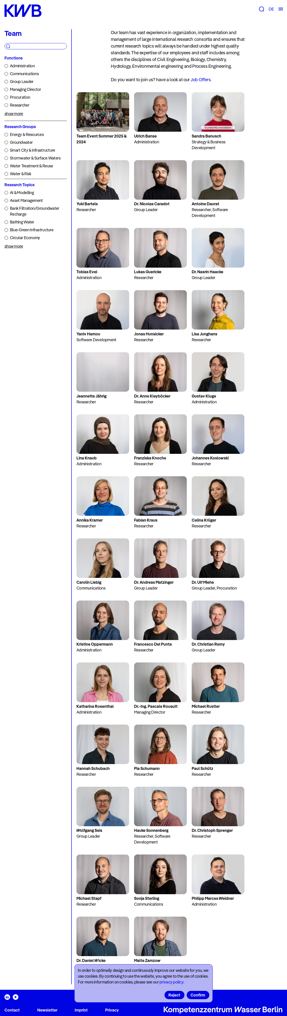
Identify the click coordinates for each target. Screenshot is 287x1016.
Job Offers (200, 79)
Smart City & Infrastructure (32, 150)
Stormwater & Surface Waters (35, 158)
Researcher (19, 105)
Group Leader (21, 81)
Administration (22, 65)
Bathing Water (22, 222)
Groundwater (21, 142)
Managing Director (25, 89)
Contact (12, 1010)
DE (271, 9)
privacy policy (171, 982)
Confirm (198, 995)
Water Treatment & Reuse (31, 165)
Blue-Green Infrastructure (31, 229)
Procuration (20, 97)
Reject (174, 995)
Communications (24, 73)
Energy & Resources (27, 134)
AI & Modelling (22, 192)
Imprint (81, 1010)
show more (13, 113)
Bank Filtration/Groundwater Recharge (34, 211)
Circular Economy (25, 237)
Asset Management (26, 200)
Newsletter (47, 1010)
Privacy (112, 1010)
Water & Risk (20, 173)
